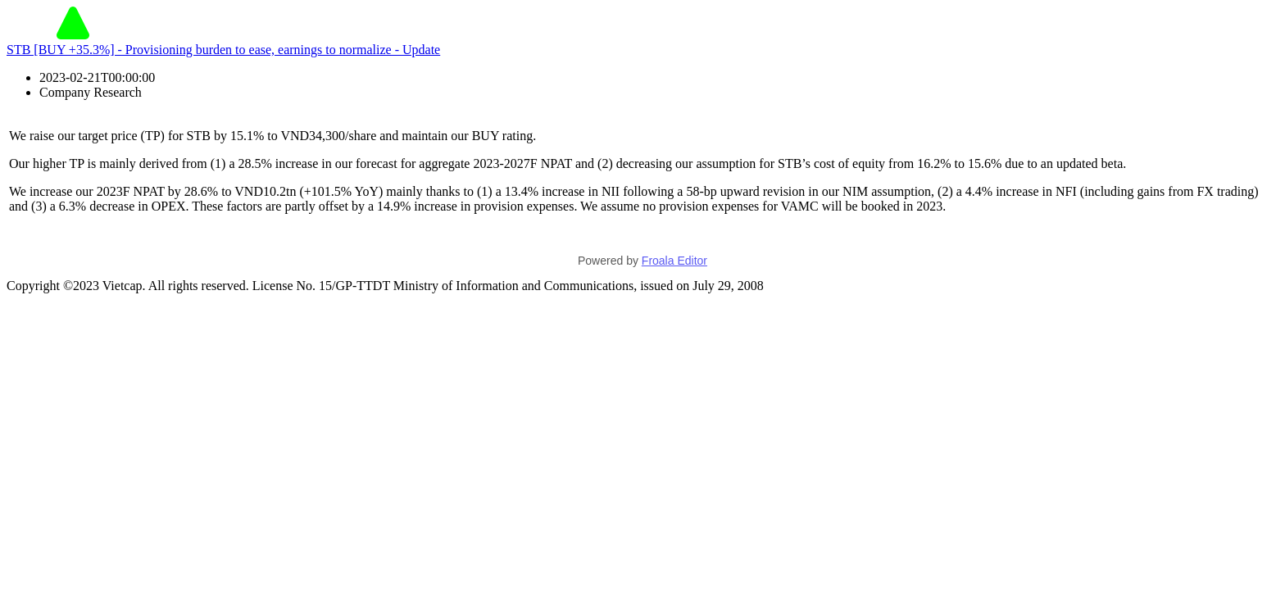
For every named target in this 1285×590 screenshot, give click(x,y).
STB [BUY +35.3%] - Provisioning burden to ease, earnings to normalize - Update (223, 50)
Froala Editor (674, 260)
